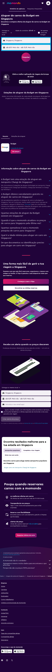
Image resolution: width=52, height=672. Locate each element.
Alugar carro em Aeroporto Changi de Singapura (20, 467)
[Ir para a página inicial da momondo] (13, 3)
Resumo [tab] (5, 136)
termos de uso (28, 423)
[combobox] (7, 33)
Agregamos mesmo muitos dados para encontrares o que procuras (27, 564)
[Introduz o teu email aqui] (28, 404)
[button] (3, 3)
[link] (16, 152)
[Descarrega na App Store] (36, 82)
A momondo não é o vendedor (27, 560)
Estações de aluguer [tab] (18, 136)
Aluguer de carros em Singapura (15, 576)
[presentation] (36, 81)
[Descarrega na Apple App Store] (19, 651)
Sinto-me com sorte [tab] (11, 455)
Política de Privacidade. (41, 423)
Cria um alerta (33, 524)
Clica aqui (28, 204)
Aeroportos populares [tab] (12, 450)
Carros (2, 576)
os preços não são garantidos (11, 554)
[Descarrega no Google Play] (24, 82)
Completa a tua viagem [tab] (31, 450)
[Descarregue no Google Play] (6, 651)
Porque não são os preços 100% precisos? (27, 568)
